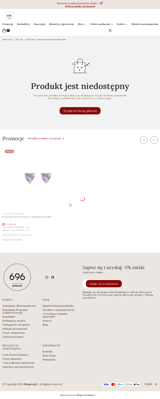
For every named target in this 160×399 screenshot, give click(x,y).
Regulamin (8, 316)
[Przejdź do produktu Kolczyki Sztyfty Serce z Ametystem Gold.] (39, 179)
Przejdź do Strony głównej (80, 111)
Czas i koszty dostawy (15, 354)
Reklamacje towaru (13, 320)
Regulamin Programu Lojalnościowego (15, 311)
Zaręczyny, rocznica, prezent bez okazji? (77, 3)
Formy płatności (12, 358)
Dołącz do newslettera (104, 283)
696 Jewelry (7, 39)
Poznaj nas (49, 359)
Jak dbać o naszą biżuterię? (59, 310)
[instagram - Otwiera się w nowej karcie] (46, 277)
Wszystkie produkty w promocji (46, 138)
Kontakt (47, 351)
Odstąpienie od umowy (16, 324)
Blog (45, 324)
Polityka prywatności (14, 328)
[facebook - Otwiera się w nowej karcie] (52, 277)
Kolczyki (19, 39)
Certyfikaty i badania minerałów (55, 315)
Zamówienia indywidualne (58, 305)
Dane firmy (49, 355)
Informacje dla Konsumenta (19, 305)
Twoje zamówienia (13, 332)
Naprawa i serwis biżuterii (18, 367)
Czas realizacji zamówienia (18, 362)
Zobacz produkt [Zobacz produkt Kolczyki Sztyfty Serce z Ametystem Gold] (70, 205)
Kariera (47, 320)
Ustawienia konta (12, 336)
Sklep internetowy (76, 395)
